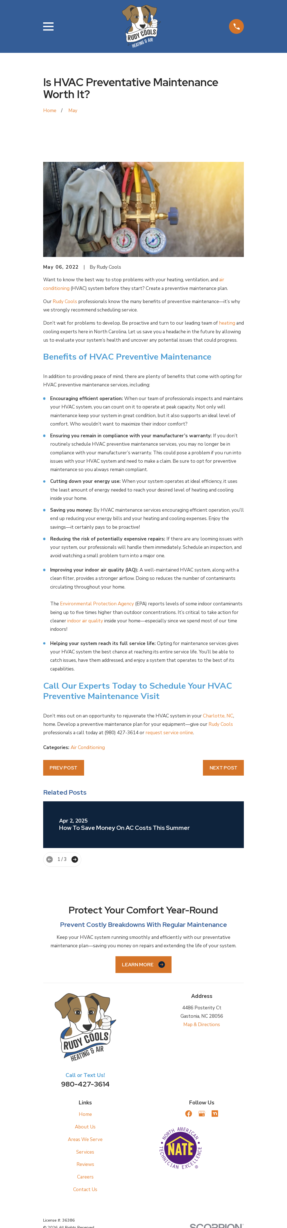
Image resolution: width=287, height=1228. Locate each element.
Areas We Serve (85, 1139)
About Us (85, 1127)
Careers (85, 1177)
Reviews (85, 1164)
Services (85, 1152)
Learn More (143, 964)
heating (227, 323)
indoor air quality (85, 621)
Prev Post (63, 768)
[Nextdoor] (215, 1113)
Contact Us (85, 1189)
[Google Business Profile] (201, 1113)
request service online (169, 732)
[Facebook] (188, 1113)
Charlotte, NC (218, 716)
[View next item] (74, 859)
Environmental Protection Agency (97, 604)
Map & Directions (201, 1024)
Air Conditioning (88, 747)
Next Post (223, 768)
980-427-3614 (85, 1084)
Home (85, 1114)
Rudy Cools (65, 301)
